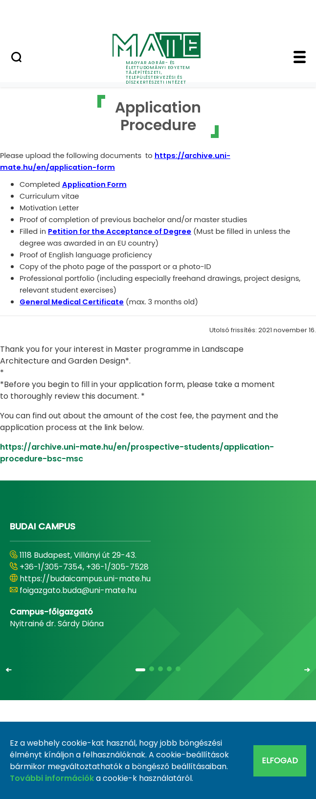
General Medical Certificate (72, 302)
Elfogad (280, 760)
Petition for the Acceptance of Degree (119, 231)
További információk (52, 778)
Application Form (94, 184)
